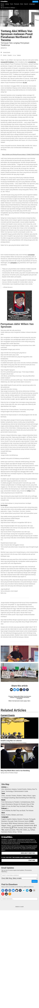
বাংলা (15, 827)
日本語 (31, 821)
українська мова (10, 830)
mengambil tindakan (7, 62)
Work (32, 802)
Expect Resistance (7, 804)
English (4, 55)
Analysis (14, 789)
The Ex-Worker (5, 810)
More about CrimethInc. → (29, 853)
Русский (10, 821)
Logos (34, 795)
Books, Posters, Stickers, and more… (12, 815)
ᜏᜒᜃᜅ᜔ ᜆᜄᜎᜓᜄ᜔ (17, 832)
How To (34, 789)
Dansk (26, 827)
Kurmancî (4, 832)
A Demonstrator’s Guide (20, 791)
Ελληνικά (21, 821)
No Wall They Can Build (18, 806)
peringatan (14, 262)
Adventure (8, 789)
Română (6, 827)
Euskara (31, 823)
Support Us (35, 1)
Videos (24, 795)
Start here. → (32, 860)
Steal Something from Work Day (25, 798)
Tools (11, 4)
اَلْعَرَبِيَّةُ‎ (11, 827)
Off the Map (29, 806)
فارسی (13, 825)
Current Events (6, 52)
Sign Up (34, 881)
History (29, 789)
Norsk (10, 832)
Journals (8, 795)
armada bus (32, 62)
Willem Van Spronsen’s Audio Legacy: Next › (19, 701)
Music (29, 795)
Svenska (20, 827)
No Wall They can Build (18, 810)
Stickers (19, 795)
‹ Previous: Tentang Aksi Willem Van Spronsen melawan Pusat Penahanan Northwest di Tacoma (19, 697)
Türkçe (9, 825)
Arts (2, 789)
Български (4, 823)
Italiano (19, 55)
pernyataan (31, 254)
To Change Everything (8, 798)
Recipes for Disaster (19, 804)
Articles (3, 787)
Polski (15, 821)
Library (7, 4)
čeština (26, 823)
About (2, 6)
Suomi (27, 821)
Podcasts (16, 4)
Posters (14, 795)
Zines (3, 795)
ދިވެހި (28, 830)
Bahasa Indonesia (18, 823)
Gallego (32, 830)
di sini (25, 82)
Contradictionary (25, 802)
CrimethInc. (4, 1)
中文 (10, 823)
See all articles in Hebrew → (8, 7)
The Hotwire (29, 810)
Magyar (3, 825)
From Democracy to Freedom (10, 802)
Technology (9, 791)
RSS (7, 787)
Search (26, 4)
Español (10, 55)
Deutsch (19, 819)
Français (25, 819)
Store (21, 4)
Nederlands (19, 825)
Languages (32, 4)
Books (2, 4)
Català (25, 830)
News (3, 791)
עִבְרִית (14, 55)
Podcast (4, 808)
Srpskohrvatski (28, 825)
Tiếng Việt (19, 830)
